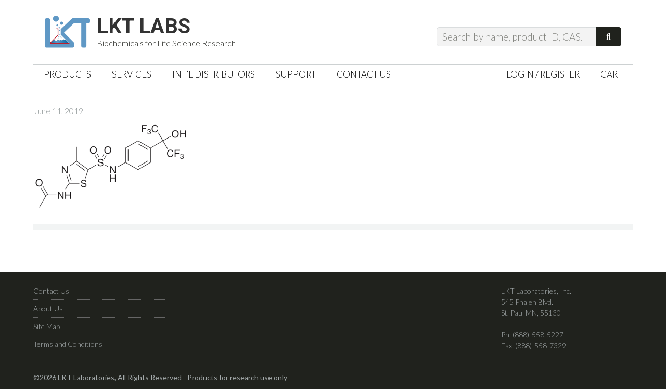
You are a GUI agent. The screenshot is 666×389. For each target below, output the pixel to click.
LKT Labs (143, 26)
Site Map (46, 326)
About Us (48, 308)
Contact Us (51, 290)
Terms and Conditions (68, 344)
